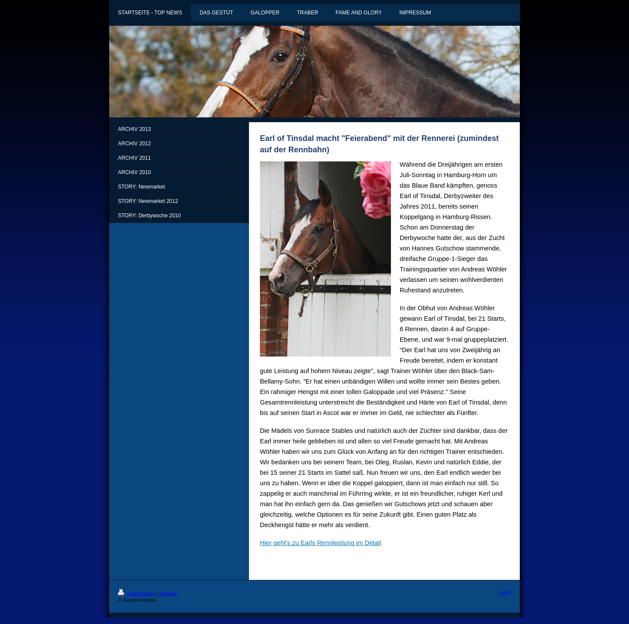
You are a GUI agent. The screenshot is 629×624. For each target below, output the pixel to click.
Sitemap (167, 593)
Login (505, 592)
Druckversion (137, 593)
